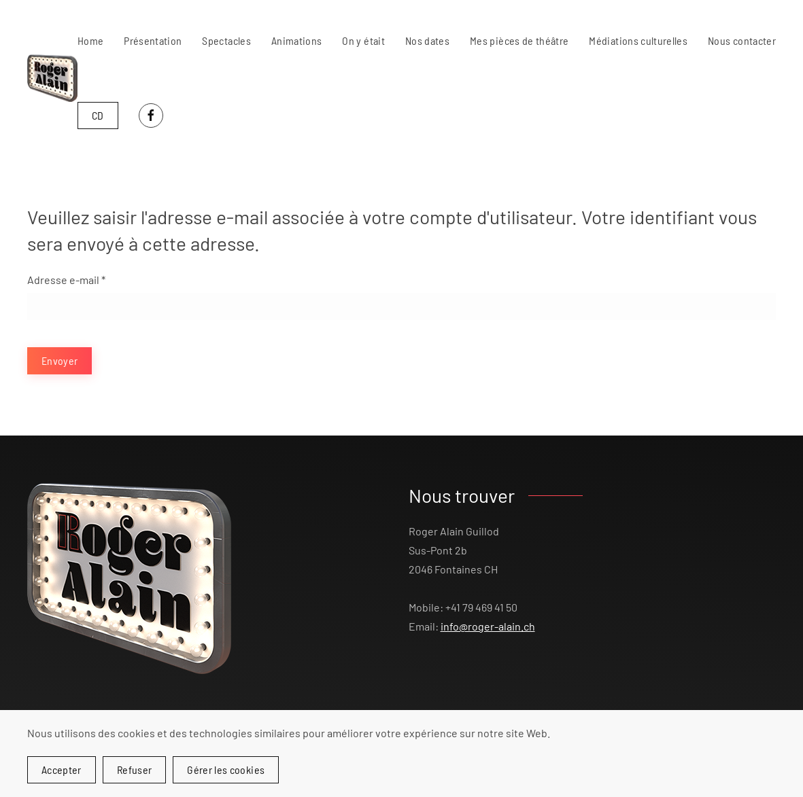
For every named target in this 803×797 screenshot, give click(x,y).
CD (98, 115)
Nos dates (427, 40)
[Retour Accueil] (52, 78)
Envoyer (59, 360)
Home (90, 40)
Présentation (153, 40)
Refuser (134, 769)
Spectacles (226, 40)
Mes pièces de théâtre (519, 40)
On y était (363, 40)
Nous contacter (742, 40)
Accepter (61, 769)
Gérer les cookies (225, 769)
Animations (296, 40)
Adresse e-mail (66, 279)
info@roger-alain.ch (488, 626)
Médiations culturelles (638, 40)
